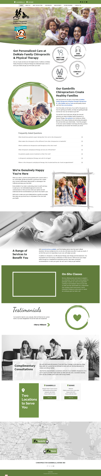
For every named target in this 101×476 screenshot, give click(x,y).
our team (70, 103)
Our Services (48, 5)
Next (48, 324)
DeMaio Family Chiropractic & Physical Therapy (70, 101)
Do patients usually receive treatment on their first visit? (34, 154)
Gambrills (19, 2)
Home (21, 5)
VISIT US (50, 398)
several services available (49, 249)
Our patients (69, 118)
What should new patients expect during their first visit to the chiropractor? (40, 137)
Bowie (29, 2)
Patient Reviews (68, 5)
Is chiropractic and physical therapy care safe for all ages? (34, 158)
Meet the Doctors (37, 5)
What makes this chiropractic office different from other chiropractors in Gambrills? (42, 141)
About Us (27, 5)
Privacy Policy (50, 471)
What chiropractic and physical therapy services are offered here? (37, 150)
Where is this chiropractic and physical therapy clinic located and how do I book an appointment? (45, 162)
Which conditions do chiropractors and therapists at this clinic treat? (37, 146)
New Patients (57, 5)
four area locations (66, 105)
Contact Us (78, 5)
